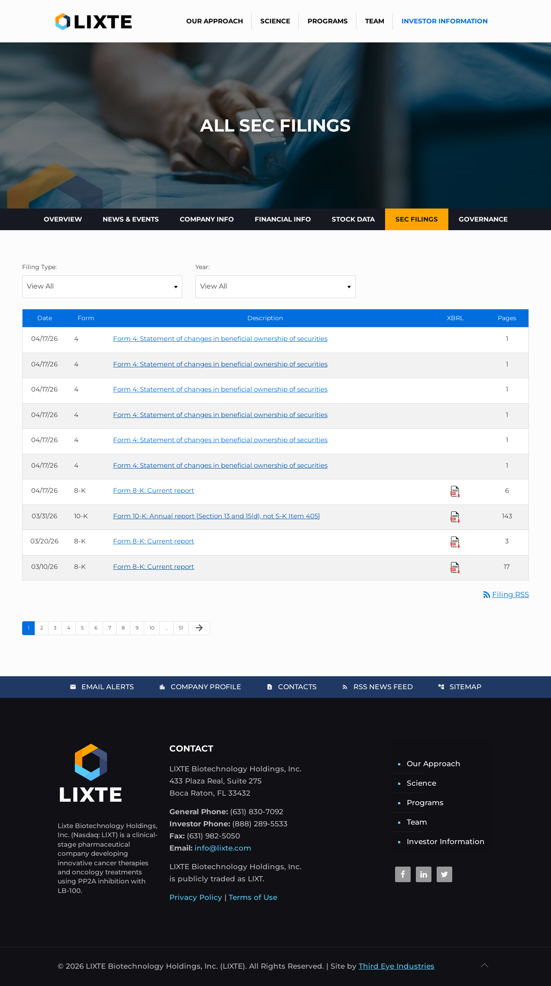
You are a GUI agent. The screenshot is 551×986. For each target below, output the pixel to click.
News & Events (131, 219)
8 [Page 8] (125, 627)
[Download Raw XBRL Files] (455, 491)
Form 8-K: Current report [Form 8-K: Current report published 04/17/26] (153, 490)
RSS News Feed (377, 687)
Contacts (291, 687)
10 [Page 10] (154, 627)
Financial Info (283, 219)
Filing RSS (505, 594)
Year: (202, 267)
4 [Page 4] (71, 627)
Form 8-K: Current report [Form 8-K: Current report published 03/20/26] (153, 541)
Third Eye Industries (396, 966)
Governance (483, 219)
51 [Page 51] (183, 627)
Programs (425, 802)
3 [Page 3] (57, 627)
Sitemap (460, 687)
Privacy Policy (195, 897)
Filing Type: (39, 267)
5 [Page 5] (85, 627)
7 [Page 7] (112, 627)
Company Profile (200, 687)
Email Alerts (102, 687)
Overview (63, 219)
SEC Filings (416, 219)
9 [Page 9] (139, 627)
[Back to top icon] (484, 965)
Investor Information (446, 841)
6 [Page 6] (98, 627)
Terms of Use (253, 897)
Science (421, 783)
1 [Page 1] (31, 627)
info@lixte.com (222, 848)
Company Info (207, 219)
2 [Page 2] (44, 627)
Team (417, 822)
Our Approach (433, 763)
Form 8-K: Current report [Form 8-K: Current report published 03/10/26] (153, 566)
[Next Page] (199, 628)
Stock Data (353, 219)
